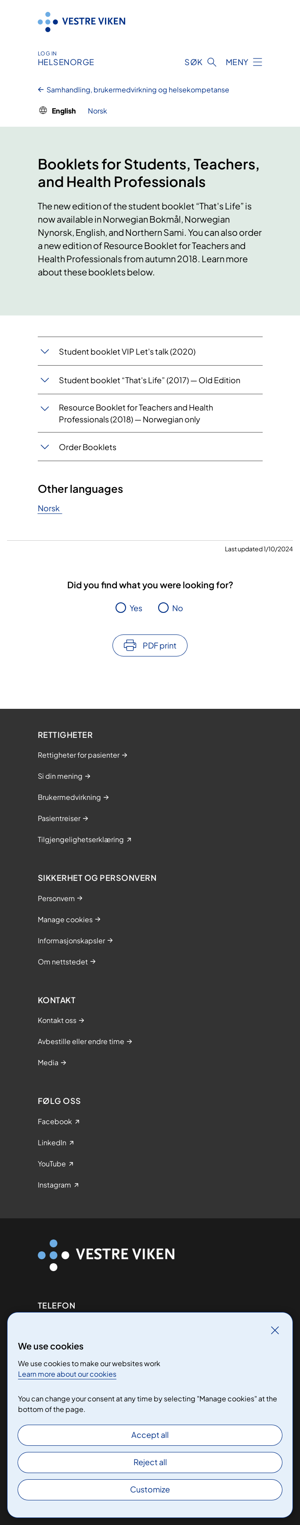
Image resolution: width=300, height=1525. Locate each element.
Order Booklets (87, 447)
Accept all (150, 1435)
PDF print (160, 645)
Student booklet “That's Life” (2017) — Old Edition (149, 380)
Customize (150, 1489)
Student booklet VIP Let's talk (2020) (127, 351)
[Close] (275, 1330)
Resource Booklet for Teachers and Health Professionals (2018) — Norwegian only (136, 413)
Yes (136, 608)
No (177, 608)
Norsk (50, 508)
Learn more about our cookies (67, 1373)
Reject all (150, 1462)
